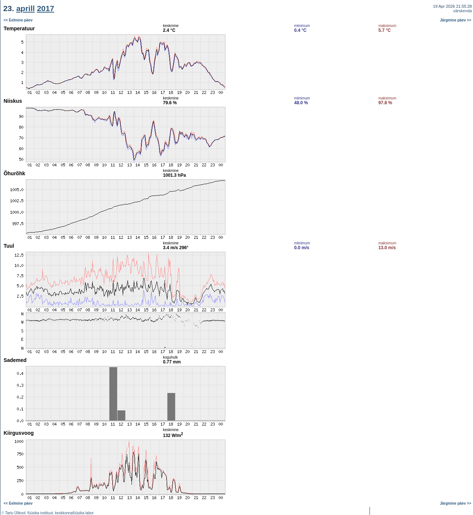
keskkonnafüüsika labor (74, 513)
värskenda (462, 11)
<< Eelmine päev (18, 20)
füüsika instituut (40, 513)
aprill (25, 8)
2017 (45, 8)
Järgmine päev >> (456, 20)
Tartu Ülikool (15, 513)
